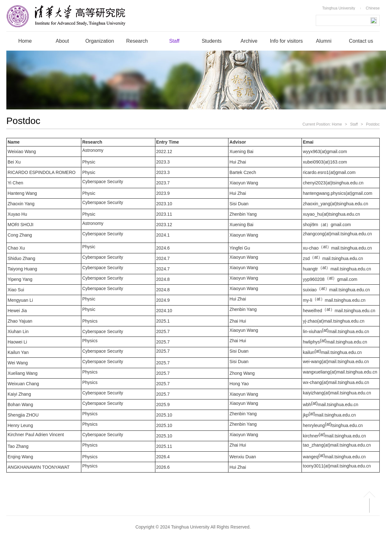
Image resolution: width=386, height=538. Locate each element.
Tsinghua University (338, 8)
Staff (354, 124)
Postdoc (373, 124)
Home (337, 124)
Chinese (373, 8)
